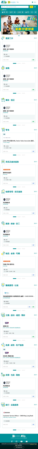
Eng (17, 2)
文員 (32, 12)
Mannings (5, 174)
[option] (19, 51)
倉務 (35, 12)
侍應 (27, 12)
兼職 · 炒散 (5, 12)
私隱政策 (32, 443)
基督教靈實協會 (6, 297)
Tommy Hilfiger (6, 142)
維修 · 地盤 (20, 12)
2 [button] (19, 63)
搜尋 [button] (31, 6)
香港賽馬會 (5, 50)
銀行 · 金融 (12, 12)
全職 (33, 151)
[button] (3, 7)
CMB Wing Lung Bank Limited (9, 417)
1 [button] (14, 63)
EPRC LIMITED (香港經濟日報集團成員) (11, 327)
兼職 (33, 59)
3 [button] (23, 63)
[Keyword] (17, 7)
